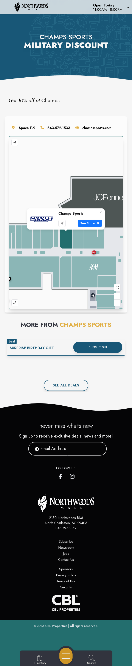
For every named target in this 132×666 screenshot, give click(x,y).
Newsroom (66, 547)
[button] (110, 7)
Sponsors (66, 569)
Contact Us (66, 559)
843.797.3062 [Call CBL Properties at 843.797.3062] (66, 528)
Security (66, 587)
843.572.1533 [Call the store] (58, 127)
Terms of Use (66, 581)
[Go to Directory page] (40, 660)
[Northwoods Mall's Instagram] (72, 475)
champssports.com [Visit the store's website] (96, 127)
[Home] (34, 7)
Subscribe (66, 541)
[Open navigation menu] (66, 656)
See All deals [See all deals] (66, 385)
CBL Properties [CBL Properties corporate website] (56, 626)
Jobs (66, 553)
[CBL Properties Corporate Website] (66, 603)
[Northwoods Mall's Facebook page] (61, 475)
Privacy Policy (66, 575)
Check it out (98, 347)
